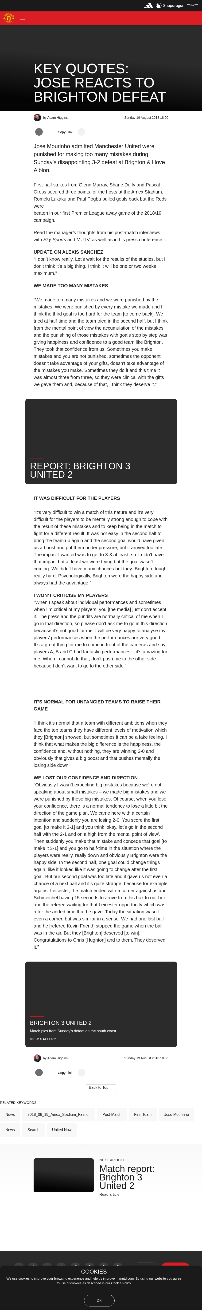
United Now (62, 1130)
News (10, 1115)
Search (33, 1130)
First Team (143, 1115)
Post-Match (111, 1115)
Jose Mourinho (176, 1115)
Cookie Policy (121, 1283)
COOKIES (94, 1271)
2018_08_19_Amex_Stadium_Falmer (58, 1115)
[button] (22, 18)
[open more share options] (81, 132)
